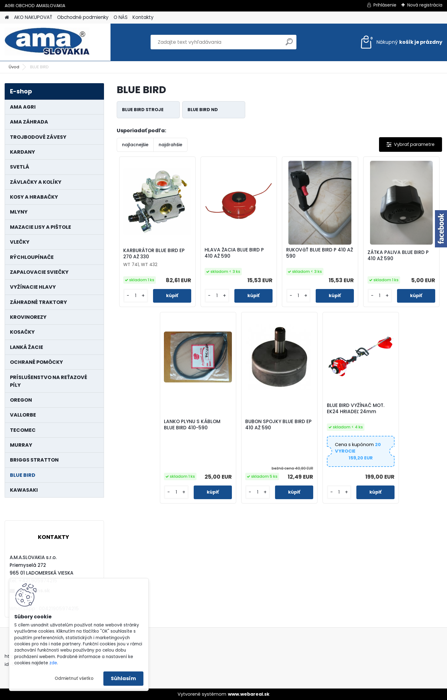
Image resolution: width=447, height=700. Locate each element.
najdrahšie (170, 145)
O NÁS (121, 17)
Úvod (14, 67)
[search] (289, 44)
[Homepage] (7, 17)
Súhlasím (123, 678)
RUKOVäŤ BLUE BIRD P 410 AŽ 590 (319, 253)
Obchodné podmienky (83, 17)
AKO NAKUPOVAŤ (33, 17)
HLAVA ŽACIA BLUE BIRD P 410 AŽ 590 (234, 253)
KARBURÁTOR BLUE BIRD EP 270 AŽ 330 (154, 253)
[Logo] (47, 42)
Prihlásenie (384, 5)
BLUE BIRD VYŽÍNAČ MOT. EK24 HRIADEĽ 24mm (355, 408)
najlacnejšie (135, 145)
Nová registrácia (424, 5)
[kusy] (135, 296)
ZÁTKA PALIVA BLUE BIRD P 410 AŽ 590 (398, 255)
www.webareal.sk (248, 694)
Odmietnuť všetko (74, 678)
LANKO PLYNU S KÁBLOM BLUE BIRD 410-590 (192, 424)
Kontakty (143, 17)
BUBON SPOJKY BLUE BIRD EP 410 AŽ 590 (278, 424)
